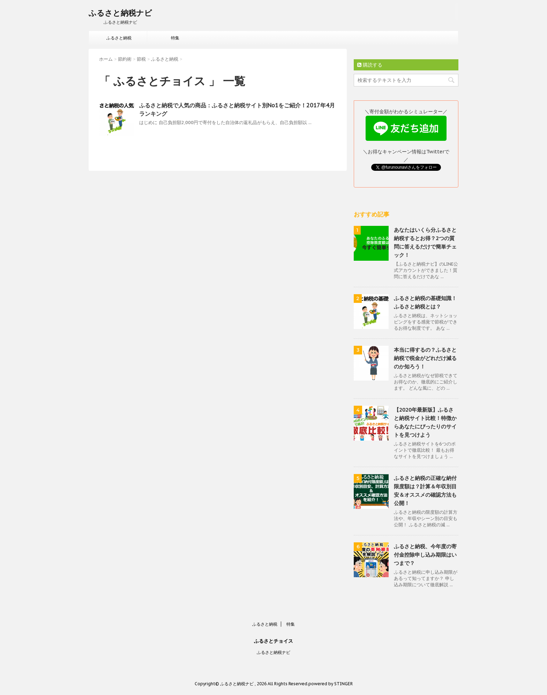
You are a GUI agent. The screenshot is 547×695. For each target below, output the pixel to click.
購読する (369, 65)
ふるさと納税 (119, 37)
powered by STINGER (330, 683)
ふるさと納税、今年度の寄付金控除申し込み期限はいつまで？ (425, 554)
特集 (175, 37)
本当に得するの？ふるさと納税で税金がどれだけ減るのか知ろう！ (425, 358)
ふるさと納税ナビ (120, 13)
